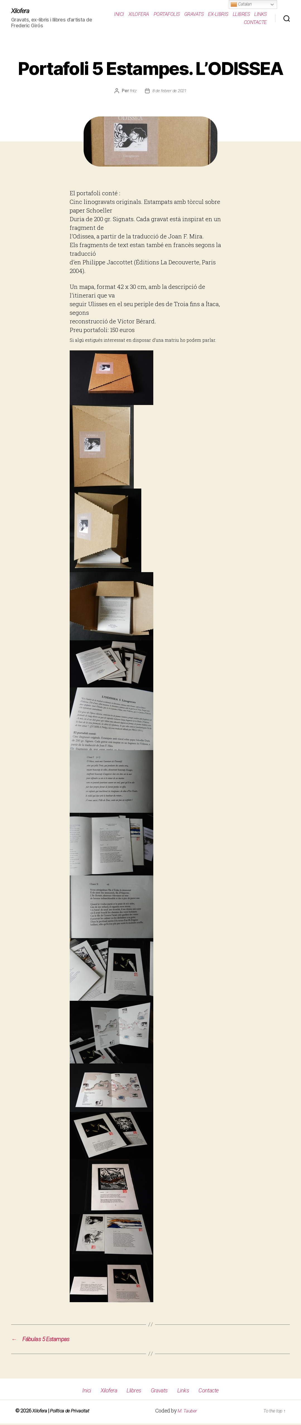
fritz (132, 91)
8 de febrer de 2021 (169, 91)
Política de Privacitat (72, 1412)
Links (260, 14)
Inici (119, 14)
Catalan (241, 4)
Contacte (255, 22)
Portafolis (167, 14)
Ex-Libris (218, 14)
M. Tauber (188, 1412)
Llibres (241, 14)
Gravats (194, 14)
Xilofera (20, 11)
